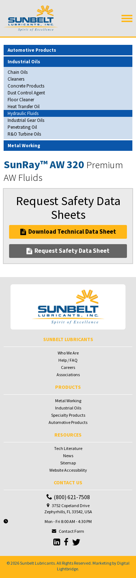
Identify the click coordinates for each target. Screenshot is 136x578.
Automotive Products (68, 422)
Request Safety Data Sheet (68, 251)
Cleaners (16, 79)
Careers (68, 367)
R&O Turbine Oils (24, 134)
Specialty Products (68, 415)
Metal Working (68, 400)
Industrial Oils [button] (24, 62)
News (68, 455)
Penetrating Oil (22, 127)
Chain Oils (18, 72)
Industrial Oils (68, 408)
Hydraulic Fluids (23, 113)
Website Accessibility (68, 470)
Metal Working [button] (24, 146)
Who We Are (68, 353)
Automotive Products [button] (32, 50)
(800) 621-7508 (68, 497)
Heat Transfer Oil (24, 106)
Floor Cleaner (21, 100)
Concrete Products (26, 86)
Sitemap (68, 463)
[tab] (68, 50)
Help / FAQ (68, 360)
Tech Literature (68, 448)
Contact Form (71, 531)
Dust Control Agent (26, 93)
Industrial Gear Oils (26, 120)
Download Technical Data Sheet (68, 231)
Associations (68, 374)
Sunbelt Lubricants (37, 563)
